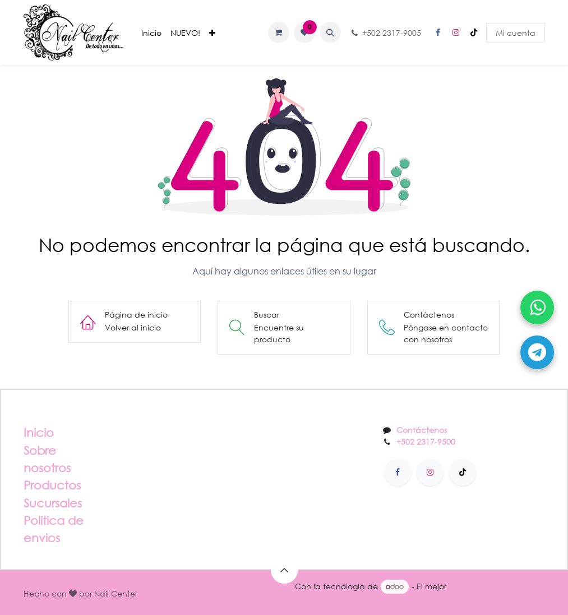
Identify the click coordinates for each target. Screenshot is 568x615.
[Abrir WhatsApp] (537, 307)
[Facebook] (438, 32)
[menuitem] (151, 32)
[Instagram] (456, 32)
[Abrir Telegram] (537, 352)
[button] (330, 32)
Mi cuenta (515, 32)
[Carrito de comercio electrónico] (278, 32)
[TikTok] (474, 32)
